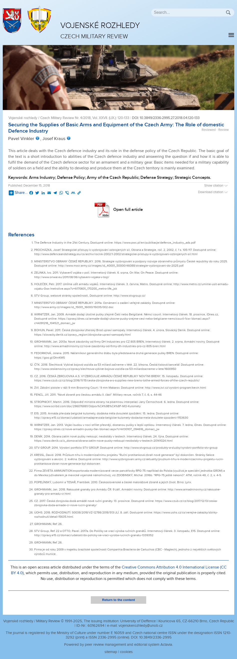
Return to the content (118, 600)
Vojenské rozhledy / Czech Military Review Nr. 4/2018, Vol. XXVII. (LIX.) (62, 118)
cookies (126, 652)
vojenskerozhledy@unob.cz (140, 625)
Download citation (213, 192)
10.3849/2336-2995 (155, 637)
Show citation (216, 186)
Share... (18, 192)
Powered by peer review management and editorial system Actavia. (118, 644)
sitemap (111, 652)
